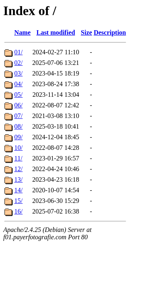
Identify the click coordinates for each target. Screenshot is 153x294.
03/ (18, 73)
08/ (18, 126)
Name (22, 32)
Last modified (55, 32)
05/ (18, 94)
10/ (18, 147)
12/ (18, 168)
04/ (18, 83)
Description (110, 32)
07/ (18, 115)
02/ (18, 62)
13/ (18, 179)
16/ (18, 211)
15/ (18, 200)
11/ (18, 158)
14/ (18, 190)
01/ (18, 52)
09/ (18, 137)
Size (86, 32)
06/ (18, 105)
